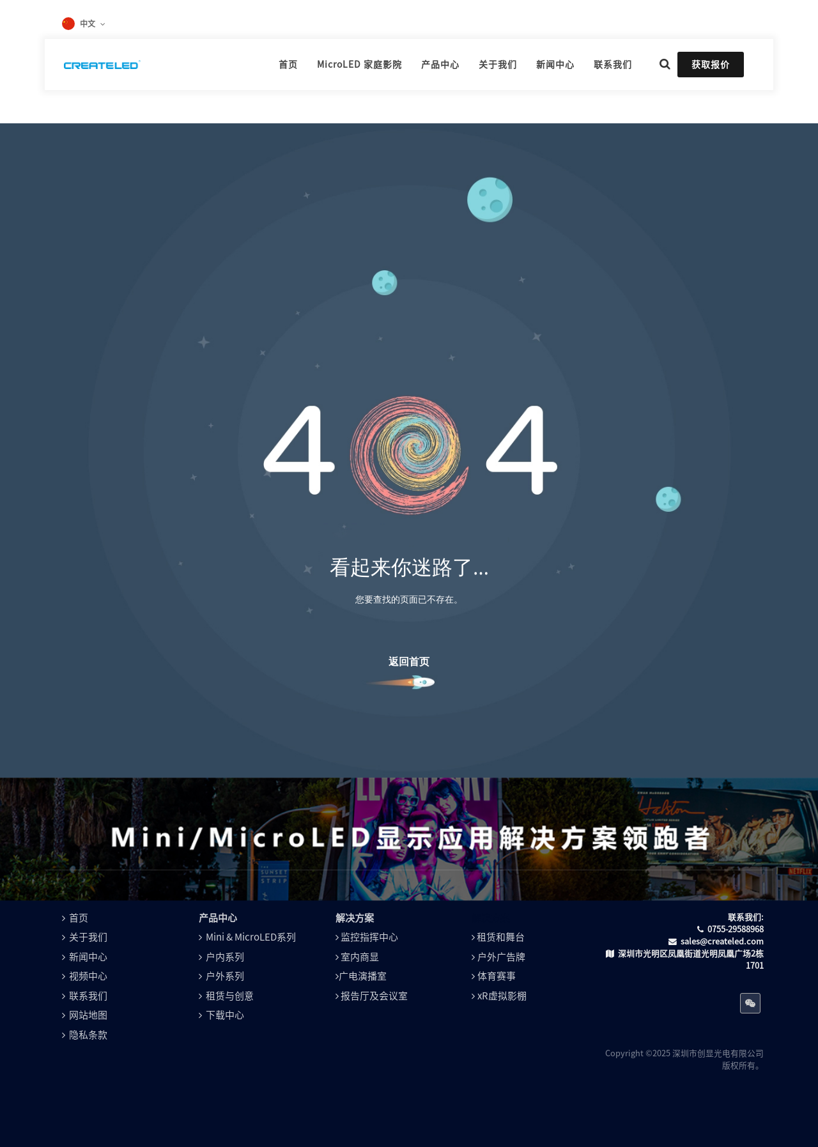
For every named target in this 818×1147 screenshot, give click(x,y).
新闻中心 (88, 957)
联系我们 (88, 996)
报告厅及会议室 (374, 996)
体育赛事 (496, 976)
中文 (87, 23)
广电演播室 (363, 976)
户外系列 (225, 976)
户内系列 (225, 957)
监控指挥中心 (369, 937)
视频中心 (88, 976)
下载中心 (225, 1015)
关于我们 (88, 937)
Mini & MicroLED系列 (251, 937)
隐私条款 (88, 1035)
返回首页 (409, 661)
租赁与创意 (230, 996)
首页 (78, 918)
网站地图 (88, 1015)
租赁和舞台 (501, 937)
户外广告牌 (501, 957)
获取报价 (710, 64)
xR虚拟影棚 (502, 996)
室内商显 (360, 957)
